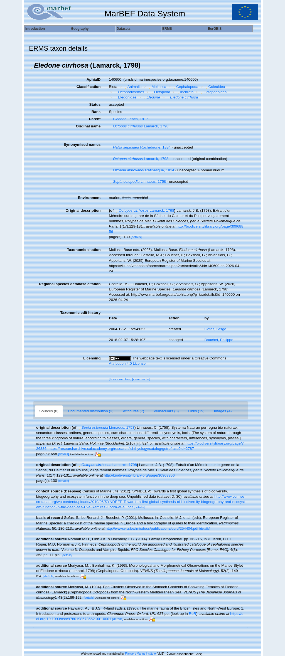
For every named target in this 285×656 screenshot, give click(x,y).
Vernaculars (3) (166, 411)
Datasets (124, 29)
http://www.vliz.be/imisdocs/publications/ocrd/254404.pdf (152, 528)
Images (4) (223, 411)
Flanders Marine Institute (140, 653)
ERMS (167, 29)
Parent (94, 119)
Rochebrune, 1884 (140, 147)
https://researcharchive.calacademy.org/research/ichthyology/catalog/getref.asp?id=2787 (121, 449)
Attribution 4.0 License (127, 363)
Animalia (132, 87)
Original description (82, 210)
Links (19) (196, 411)
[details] (136, 237)
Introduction (35, 29)
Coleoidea (214, 87)
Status (95, 104)
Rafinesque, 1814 (141, 170)
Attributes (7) (133, 411)
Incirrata (185, 92)
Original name (88, 126)
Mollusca (157, 87)
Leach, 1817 (128, 119)
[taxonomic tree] (120, 379)
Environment (89, 198)
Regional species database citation (69, 284)
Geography (80, 29)
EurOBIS (215, 29)
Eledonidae (125, 97)
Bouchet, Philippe (218, 340)
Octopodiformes (129, 92)
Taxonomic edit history (80, 312)
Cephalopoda (185, 87)
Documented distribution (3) (91, 411)
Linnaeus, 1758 (137, 181)
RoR (192, 613)
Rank (96, 112)
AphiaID (93, 79)
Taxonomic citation (83, 250)
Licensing (91, 358)
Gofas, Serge (215, 329)
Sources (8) (48, 411)
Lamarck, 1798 (138, 126)
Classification (89, 87)
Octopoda (160, 92)
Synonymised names (82, 144)
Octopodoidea (213, 92)
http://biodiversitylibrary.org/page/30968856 (139, 475)
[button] (31, 65)
